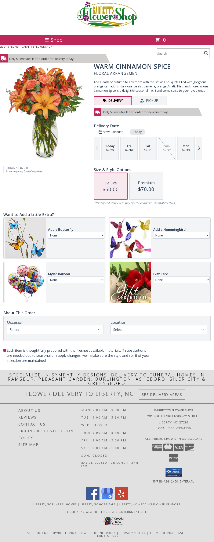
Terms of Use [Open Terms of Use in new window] (107, 535)
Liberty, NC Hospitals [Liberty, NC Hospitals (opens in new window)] (98, 504)
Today (137, 132)
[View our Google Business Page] (107, 499)
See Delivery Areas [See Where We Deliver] (162, 394)
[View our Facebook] (92, 499)
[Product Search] (179, 53)
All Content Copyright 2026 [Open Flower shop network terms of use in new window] (52, 533)
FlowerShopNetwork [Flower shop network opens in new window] (97, 533)
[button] (174, 472)
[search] (206, 53)
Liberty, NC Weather (83, 511)
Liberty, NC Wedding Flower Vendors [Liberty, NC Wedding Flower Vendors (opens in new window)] (150, 504)
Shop (53, 39)
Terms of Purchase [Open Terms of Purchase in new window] (167, 533)
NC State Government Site (125, 511)
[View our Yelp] (121, 499)
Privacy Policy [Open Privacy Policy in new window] (133, 533)
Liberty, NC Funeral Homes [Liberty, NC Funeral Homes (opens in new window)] (55, 504)
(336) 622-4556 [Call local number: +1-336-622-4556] (179, 428)
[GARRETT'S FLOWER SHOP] (107, 28)
